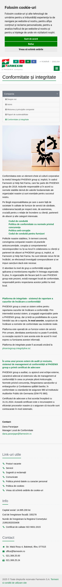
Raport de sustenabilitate (16, 114)
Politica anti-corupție (19, 230)
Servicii (7, 468)
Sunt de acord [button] (31, 39)
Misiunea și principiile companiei (19, 109)
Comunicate (10, 477)
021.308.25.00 (11, 555)
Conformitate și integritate (17, 119)
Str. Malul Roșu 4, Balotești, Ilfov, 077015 (24, 546)
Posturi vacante (11, 463)
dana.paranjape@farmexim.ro (16, 433)
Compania (9, 94)
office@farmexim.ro (13, 551)
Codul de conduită (18, 221)
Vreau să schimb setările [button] (31, 49)
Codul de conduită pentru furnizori (27, 233)
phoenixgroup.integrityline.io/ (16, 348)
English (56, 62)
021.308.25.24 (11, 560)
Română (44, 62)
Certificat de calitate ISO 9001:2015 (21, 527)
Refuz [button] (31, 44)
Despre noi (10, 99)
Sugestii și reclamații (14, 472)
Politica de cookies (13, 486)
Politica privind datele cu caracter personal (24, 481)
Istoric (8, 104)
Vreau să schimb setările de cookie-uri (22, 490)
